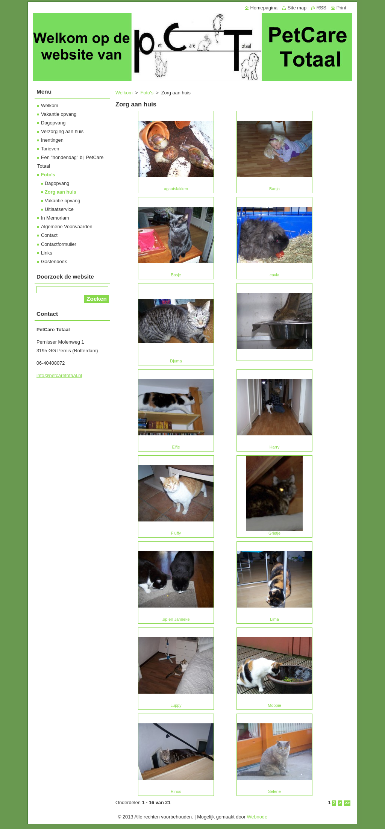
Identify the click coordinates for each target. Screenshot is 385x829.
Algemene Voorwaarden (66, 226)
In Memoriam (55, 218)
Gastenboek (54, 261)
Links (46, 253)
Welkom (124, 92)
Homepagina (264, 8)
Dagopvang (53, 123)
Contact (49, 235)
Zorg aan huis (60, 192)
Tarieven (50, 149)
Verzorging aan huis (62, 131)
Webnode (257, 817)
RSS (321, 8)
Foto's (147, 92)
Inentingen (52, 140)
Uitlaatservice (59, 209)
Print (341, 8)
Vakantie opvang (58, 114)
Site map (297, 8)
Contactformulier (58, 244)
